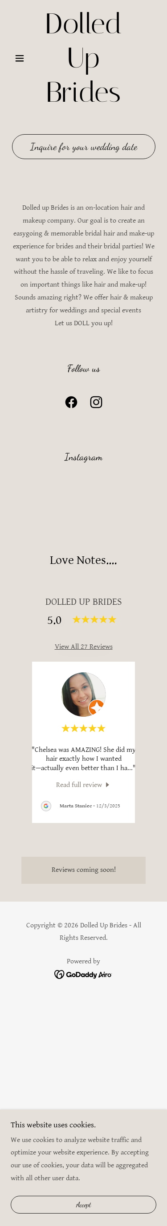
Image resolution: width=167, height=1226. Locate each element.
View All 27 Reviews (84, 647)
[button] (22, 58)
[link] (83, 58)
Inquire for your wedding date (83, 146)
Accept (83, 1205)
